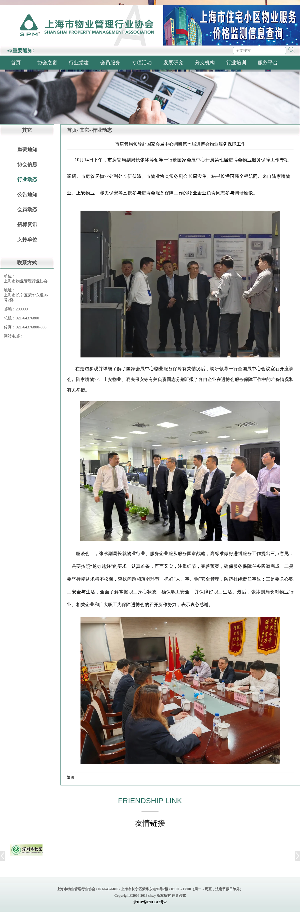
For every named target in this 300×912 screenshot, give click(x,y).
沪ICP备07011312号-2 (150, 902)
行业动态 (27, 179)
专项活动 (142, 62)
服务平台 (268, 62)
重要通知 (27, 149)
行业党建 (79, 62)
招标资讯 (27, 224)
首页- (72, 130)
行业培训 (236, 62)
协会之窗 (47, 62)
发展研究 (173, 62)
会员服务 (110, 62)
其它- (85, 130)
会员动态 (27, 209)
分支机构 (205, 62)
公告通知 (27, 194)
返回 (70, 777)
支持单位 (27, 239)
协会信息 (27, 164)
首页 (16, 62)
